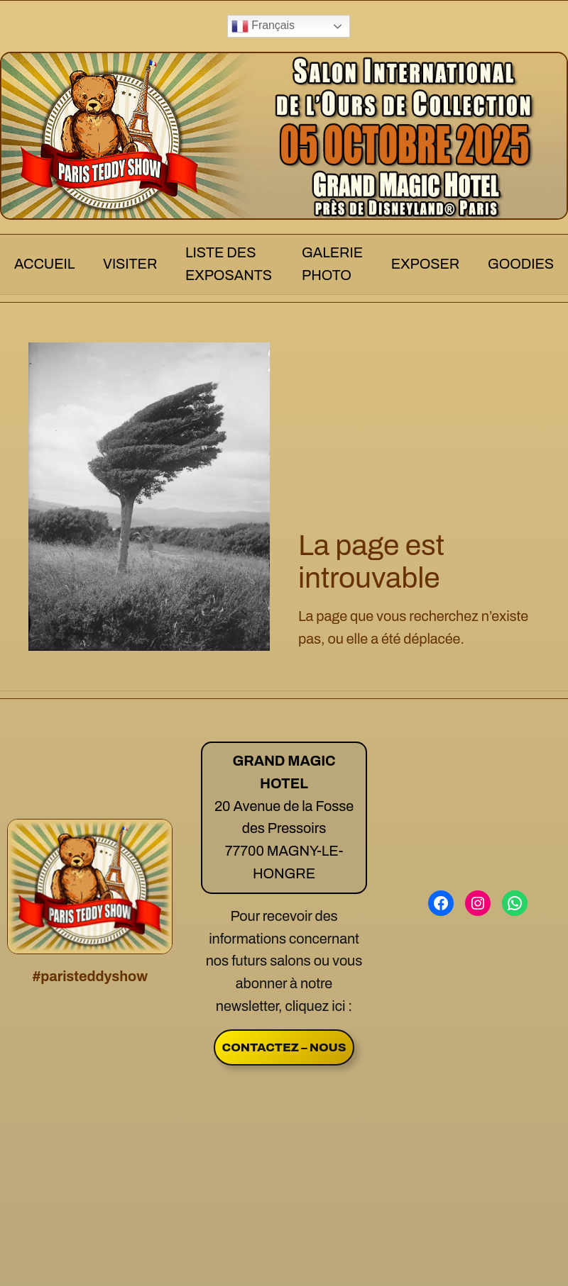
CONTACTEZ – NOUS (284, 1047)
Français (263, 26)
